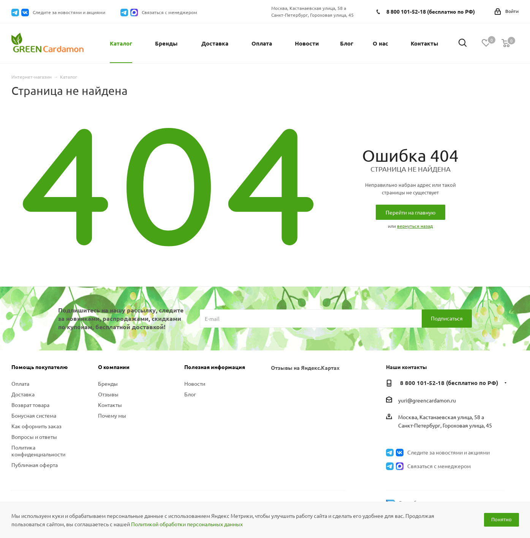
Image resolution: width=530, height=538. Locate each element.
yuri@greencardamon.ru (427, 400)
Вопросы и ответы (34, 436)
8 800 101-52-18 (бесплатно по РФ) (430, 11)
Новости (194, 383)
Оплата (20, 383)
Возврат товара (30, 404)
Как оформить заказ (36, 426)
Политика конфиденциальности (38, 451)
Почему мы (112, 415)
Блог (190, 394)
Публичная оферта (34, 464)
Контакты (110, 404)
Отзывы (108, 394)
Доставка (23, 394)
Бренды (108, 383)
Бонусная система (33, 415)
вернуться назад (415, 226)
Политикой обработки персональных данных (187, 524)
